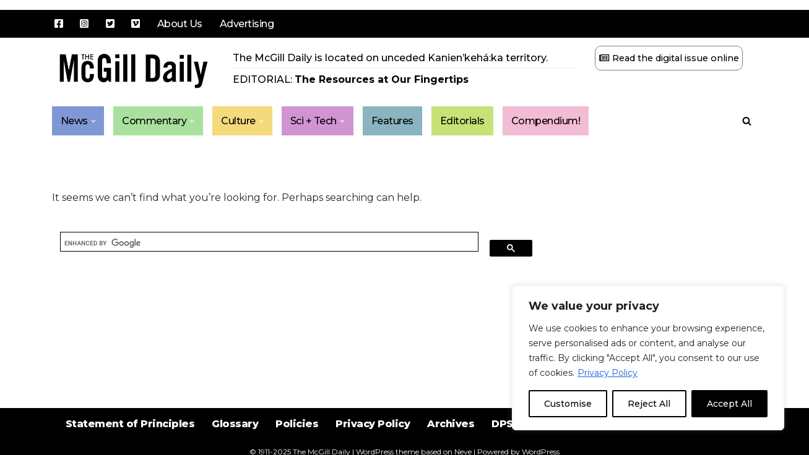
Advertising (247, 24)
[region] (648, 358)
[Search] (746, 120)
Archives (450, 424)
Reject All (649, 403)
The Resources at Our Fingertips (382, 79)
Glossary (235, 424)
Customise (568, 403)
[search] (269, 243)
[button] (93, 121)
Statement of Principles (130, 424)
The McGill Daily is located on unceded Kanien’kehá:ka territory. (390, 58)
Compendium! (546, 121)
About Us (179, 24)
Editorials (462, 121)
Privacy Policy (608, 372)
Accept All (729, 403)
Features (392, 121)
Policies (296, 424)
